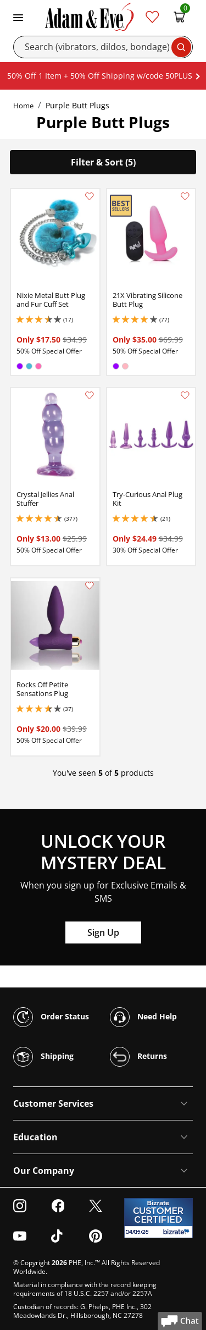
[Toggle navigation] (18, 16)
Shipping (43, 1057)
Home (23, 106)
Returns (138, 1057)
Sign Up (103, 932)
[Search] (103, 47)
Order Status (51, 1017)
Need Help (143, 1017)
